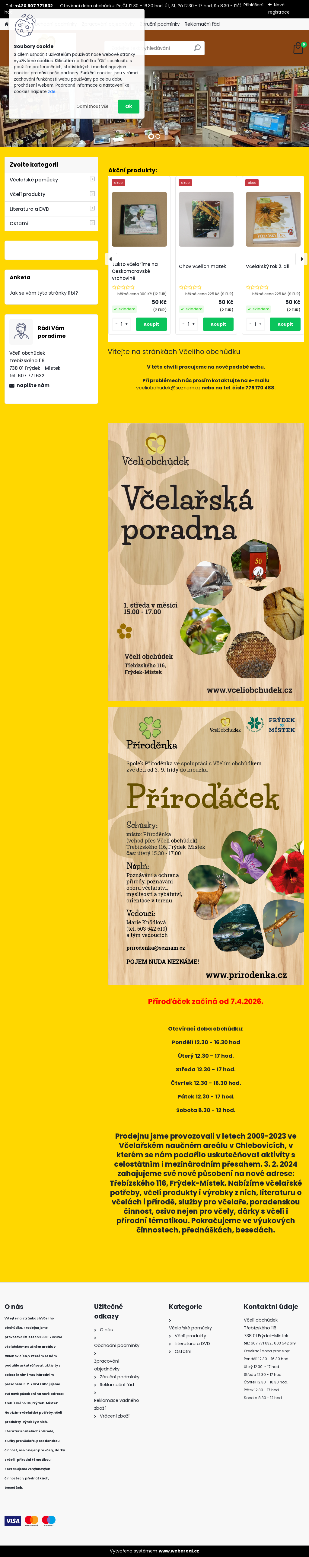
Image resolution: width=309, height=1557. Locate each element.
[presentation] (111, 259)
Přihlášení (253, 5)
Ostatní (19, 223)
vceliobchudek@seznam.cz (168, 387)
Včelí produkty (27, 194)
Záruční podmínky (160, 24)
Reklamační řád (202, 24)
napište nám (33, 385)
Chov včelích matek (202, 266)
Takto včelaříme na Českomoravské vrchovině (135, 271)
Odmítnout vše (92, 106)
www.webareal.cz (179, 1551)
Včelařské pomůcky (34, 179)
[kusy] (121, 324)
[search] (197, 50)
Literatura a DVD (29, 209)
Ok (128, 106)
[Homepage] (7, 24)
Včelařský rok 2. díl (267, 266)
